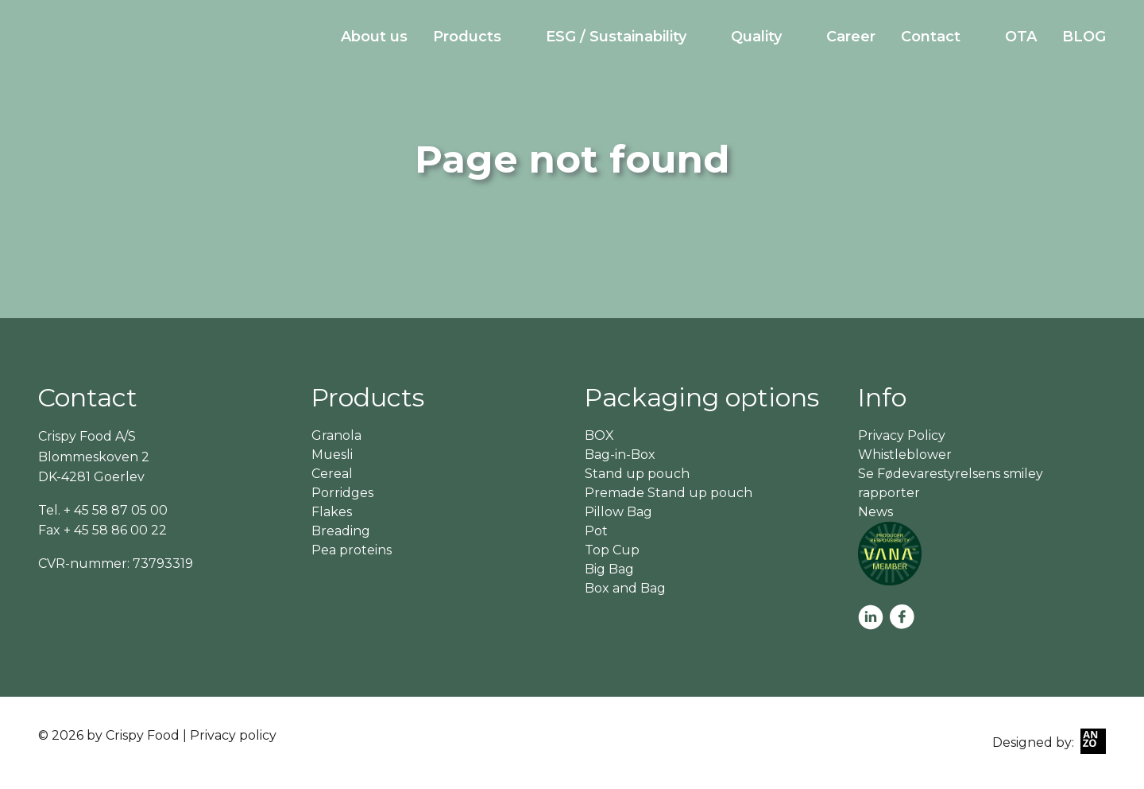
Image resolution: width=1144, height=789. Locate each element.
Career (850, 36)
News (875, 511)
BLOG (1084, 36)
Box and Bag (625, 588)
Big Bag (609, 569)
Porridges (342, 492)
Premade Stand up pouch (668, 492)
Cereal (332, 473)
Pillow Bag (618, 511)
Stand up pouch (637, 473)
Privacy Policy (901, 435)
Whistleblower (905, 454)
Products (467, 36)
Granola (336, 435)
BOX (599, 435)
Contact (930, 36)
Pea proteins (351, 550)
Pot (596, 530)
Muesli (332, 454)
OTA (1021, 36)
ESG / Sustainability (616, 36)
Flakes (331, 511)
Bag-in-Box (620, 454)
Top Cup (612, 550)
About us (374, 36)
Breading (340, 530)
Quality (756, 36)
